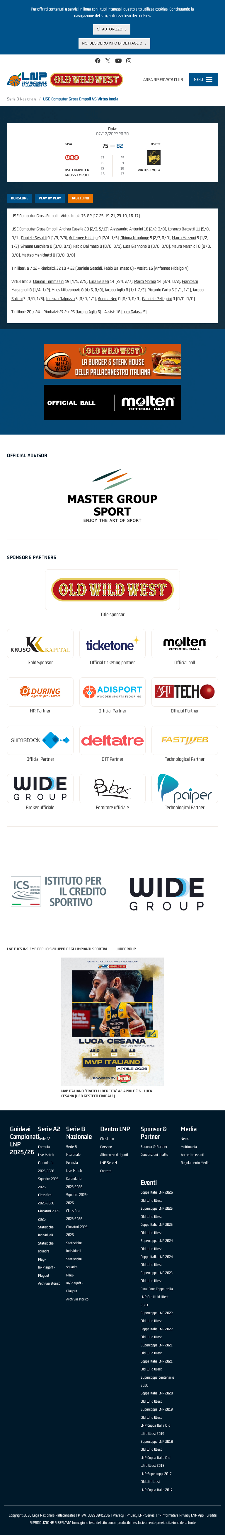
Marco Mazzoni (184, 237)
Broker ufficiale (40, 807)
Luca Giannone (135, 246)
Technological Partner (184, 759)
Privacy (118, 1515)
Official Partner (112, 711)
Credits (212, 1515)
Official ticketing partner (112, 662)
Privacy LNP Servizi (141, 1515)
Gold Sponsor (40, 662)
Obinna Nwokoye (134, 237)
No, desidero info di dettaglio (112, 42)
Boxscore (19, 198)
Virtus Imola (149, 170)
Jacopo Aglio (115, 289)
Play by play (50, 198)
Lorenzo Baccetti (181, 228)
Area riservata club (163, 79)
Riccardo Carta (159, 289)
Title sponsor (112, 614)
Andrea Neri (107, 298)
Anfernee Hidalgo (83, 237)
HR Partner (40, 711)
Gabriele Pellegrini (157, 298)
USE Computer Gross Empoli (77, 172)
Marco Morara (145, 281)
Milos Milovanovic (66, 289)
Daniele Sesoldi (34, 237)
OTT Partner (112, 759)
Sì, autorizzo (109, 28)
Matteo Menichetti (37, 254)
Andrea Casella (71, 228)
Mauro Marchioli (184, 246)
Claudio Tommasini (48, 281)
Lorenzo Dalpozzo (60, 298)
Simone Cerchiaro (35, 246)
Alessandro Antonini (126, 228)
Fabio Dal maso (86, 246)
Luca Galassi (99, 281)
